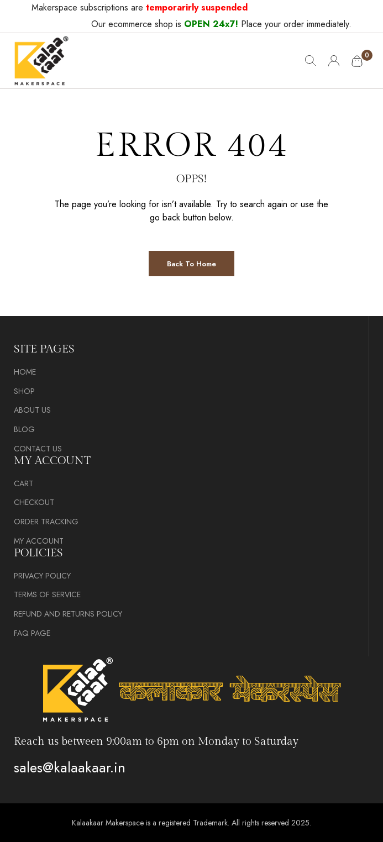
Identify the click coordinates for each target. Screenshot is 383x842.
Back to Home (191, 264)
